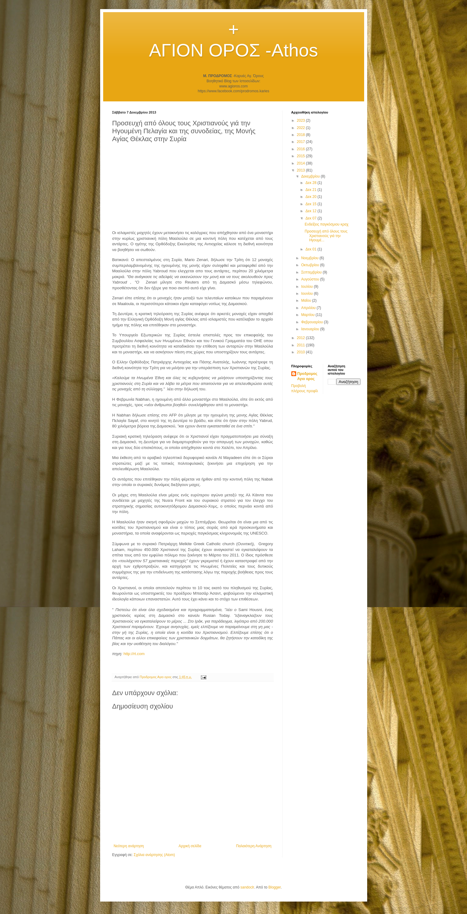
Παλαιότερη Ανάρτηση (254, 846)
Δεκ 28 (311, 183)
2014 (301, 163)
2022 (301, 128)
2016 (301, 149)
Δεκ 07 (311, 218)
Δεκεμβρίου (311, 176)
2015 (301, 156)
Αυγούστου (310, 279)
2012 (301, 338)
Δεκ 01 (311, 249)
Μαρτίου (308, 315)
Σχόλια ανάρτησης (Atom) (154, 855)
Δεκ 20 (311, 197)
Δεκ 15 (311, 204)
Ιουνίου (307, 293)
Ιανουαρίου (310, 329)
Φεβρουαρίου (312, 322)
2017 (301, 142)
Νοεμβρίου (310, 258)
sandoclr (247, 887)
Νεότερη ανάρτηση (129, 846)
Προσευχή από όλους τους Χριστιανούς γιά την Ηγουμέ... (326, 235)
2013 (301, 170)
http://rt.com (134, 653)
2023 (301, 120)
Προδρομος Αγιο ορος (307, 376)
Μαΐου (306, 300)
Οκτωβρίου (310, 265)
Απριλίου (308, 308)
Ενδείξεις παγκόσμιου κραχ (326, 224)
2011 (301, 345)
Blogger (274, 887)
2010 (301, 352)
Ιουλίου (307, 286)
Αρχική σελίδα (189, 846)
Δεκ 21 (311, 190)
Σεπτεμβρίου (312, 272)
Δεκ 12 (311, 211)
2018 (301, 135)
